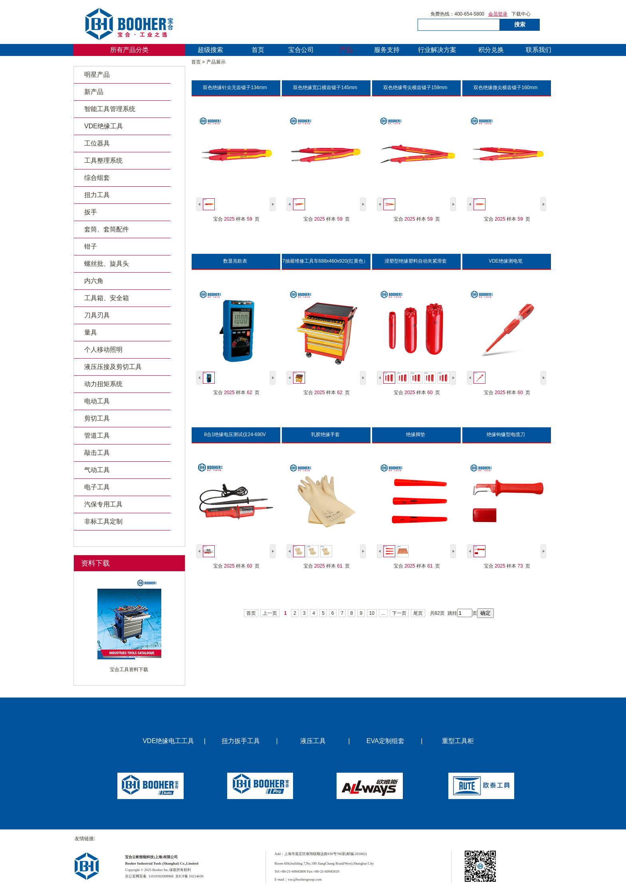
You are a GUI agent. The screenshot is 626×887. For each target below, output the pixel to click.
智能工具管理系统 (109, 109)
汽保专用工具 (103, 504)
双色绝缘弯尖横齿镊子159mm (415, 87)
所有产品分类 (129, 49)
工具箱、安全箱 (106, 298)
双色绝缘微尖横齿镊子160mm (505, 87)
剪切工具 (97, 418)
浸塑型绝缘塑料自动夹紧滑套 (415, 261)
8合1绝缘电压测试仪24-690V (235, 434)
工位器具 (97, 143)
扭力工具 (97, 194)
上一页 (270, 613)
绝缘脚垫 (415, 434)
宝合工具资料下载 (129, 670)
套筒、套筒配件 (106, 229)
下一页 (399, 613)
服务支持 (387, 49)
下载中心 (521, 14)
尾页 (418, 613)
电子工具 (97, 487)
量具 (90, 332)
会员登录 (497, 14)
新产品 (93, 91)
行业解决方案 (437, 49)
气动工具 (97, 469)
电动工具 (97, 401)
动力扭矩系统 (103, 384)
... (383, 613)
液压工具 (313, 741)
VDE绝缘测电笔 (506, 261)
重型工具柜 (458, 741)
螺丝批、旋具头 (106, 263)
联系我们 (538, 49)
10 (371, 613)
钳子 (90, 246)
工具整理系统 (103, 160)
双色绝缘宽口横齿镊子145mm (325, 87)
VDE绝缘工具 (103, 126)
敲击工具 (97, 452)
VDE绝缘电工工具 (168, 741)
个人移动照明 (103, 349)
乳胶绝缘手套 (325, 434)
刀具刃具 (97, 315)
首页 (258, 49)
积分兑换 (491, 49)
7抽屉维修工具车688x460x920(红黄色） (325, 261)
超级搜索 (210, 49)
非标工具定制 (103, 521)
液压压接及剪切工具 (113, 366)
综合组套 (97, 177)
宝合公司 (301, 49)
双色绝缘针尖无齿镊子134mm (235, 87)
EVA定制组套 (385, 741)
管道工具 (97, 435)
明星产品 (97, 74)
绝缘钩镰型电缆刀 (506, 434)
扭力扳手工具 (241, 741)
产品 (345, 49)
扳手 (90, 212)
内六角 (93, 280)
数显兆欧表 (235, 261)
